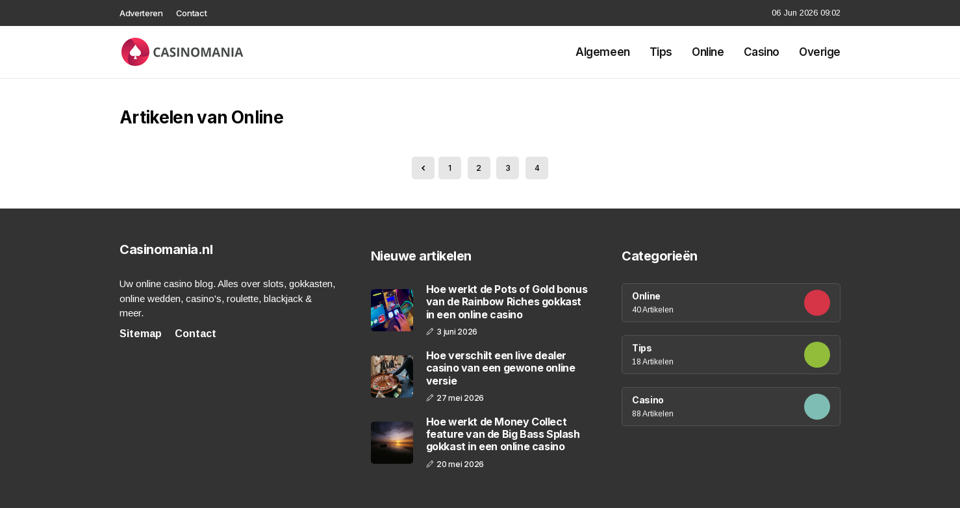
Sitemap (141, 333)
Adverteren (141, 13)
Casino (761, 51)
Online (708, 51)
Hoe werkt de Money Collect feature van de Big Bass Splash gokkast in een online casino (503, 434)
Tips (661, 51)
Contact (191, 13)
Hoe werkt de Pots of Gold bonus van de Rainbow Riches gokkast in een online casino (507, 301)
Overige (819, 51)
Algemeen (602, 51)
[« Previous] (423, 168)
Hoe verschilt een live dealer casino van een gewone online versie (500, 368)
